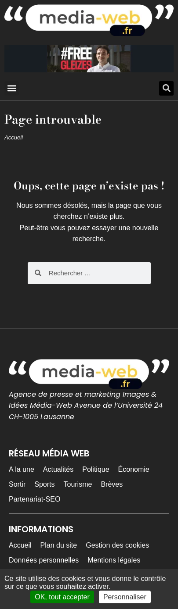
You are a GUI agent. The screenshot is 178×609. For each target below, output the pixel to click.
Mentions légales (113, 560)
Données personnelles (44, 560)
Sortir (17, 484)
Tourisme (77, 484)
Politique (95, 469)
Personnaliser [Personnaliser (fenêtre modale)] (124, 597)
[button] (11, 88)
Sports (44, 484)
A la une (21, 469)
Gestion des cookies (117, 545)
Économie (133, 469)
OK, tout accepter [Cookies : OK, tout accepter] (62, 597)
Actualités (58, 469)
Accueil (13, 137)
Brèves (112, 484)
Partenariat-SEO (34, 499)
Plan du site (58, 545)
